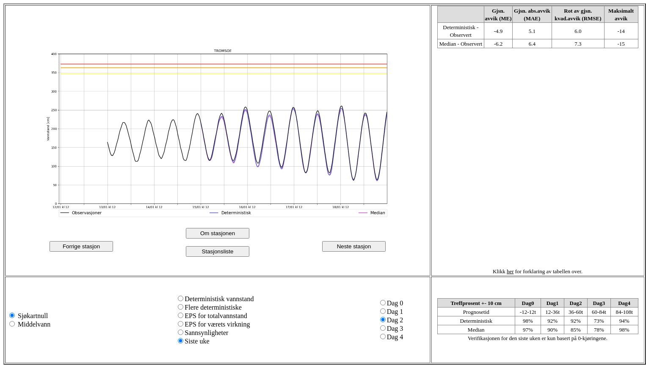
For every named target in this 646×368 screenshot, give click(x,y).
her (510, 271)
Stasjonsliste (218, 251)
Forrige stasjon (81, 246)
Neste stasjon (354, 246)
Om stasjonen (217, 233)
